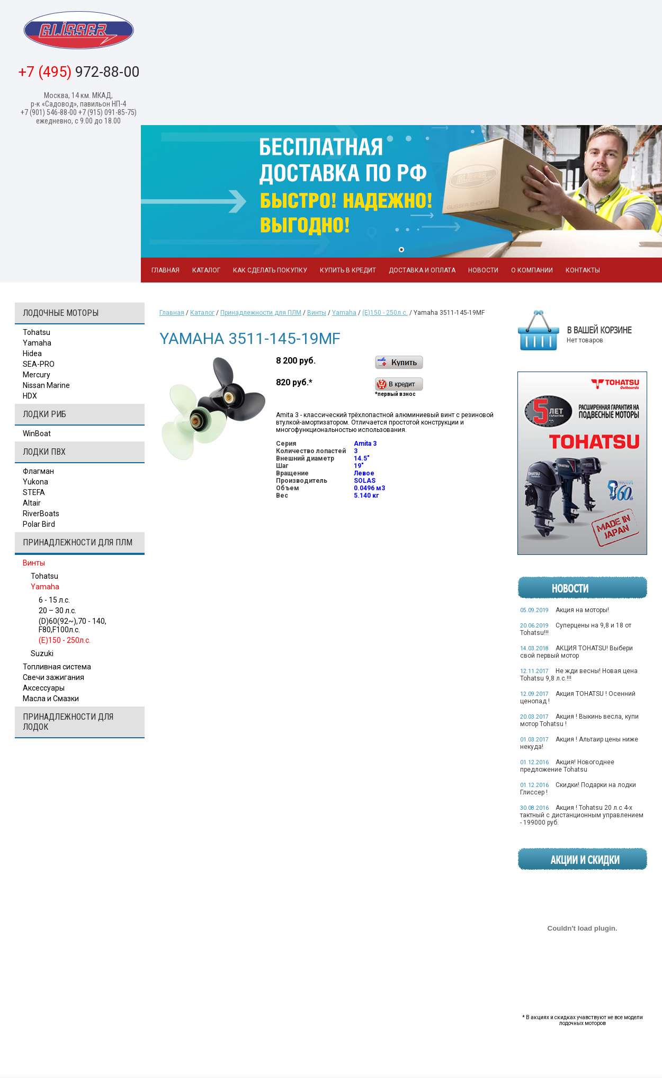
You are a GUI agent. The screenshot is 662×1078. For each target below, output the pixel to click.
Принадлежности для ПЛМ (77, 542)
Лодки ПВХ (44, 452)
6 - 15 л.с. (54, 600)
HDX (30, 396)
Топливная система (57, 666)
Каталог (206, 270)
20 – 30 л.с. (57, 610)
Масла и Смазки (51, 698)
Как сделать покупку (270, 270)
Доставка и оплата (422, 270)
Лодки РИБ (44, 414)
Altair (32, 503)
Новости (483, 270)
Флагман (38, 471)
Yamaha (37, 343)
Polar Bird (39, 524)
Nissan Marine (46, 385)
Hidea (32, 353)
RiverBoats (41, 513)
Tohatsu (36, 332)
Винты (34, 563)
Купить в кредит (348, 270)
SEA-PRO (39, 364)
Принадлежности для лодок (68, 722)
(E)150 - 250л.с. (65, 640)
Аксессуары (44, 688)
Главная (165, 270)
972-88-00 (78, 72)
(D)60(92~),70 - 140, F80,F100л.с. (72, 625)
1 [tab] (401, 249)
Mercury (36, 374)
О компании (532, 270)
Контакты (583, 270)
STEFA (34, 492)
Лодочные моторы (61, 313)
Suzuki (42, 653)
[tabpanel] (401, 191)
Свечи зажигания (53, 677)
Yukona (35, 482)
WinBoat (37, 433)
